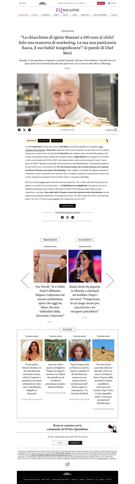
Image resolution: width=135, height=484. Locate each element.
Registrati (75, 442)
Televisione (45, 15)
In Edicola (60, 3)
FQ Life (35, 15)
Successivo (84, 239)
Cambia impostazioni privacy (61, 478)
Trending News (23, 15)
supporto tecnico (103, 457)
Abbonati (101, 3)
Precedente (50, 239)
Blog (65, 3)
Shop (75, 3)
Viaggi (74, 15)
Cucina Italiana (67, 206)
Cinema (56, 15)
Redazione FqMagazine (32, 398)
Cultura (114, 15)
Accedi (59, 442)
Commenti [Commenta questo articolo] (111, 130)
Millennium (70, 3)
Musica (65, 15)
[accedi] (112, 3)
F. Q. (68, 68)
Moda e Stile (85, 15)
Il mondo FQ (82, 3)
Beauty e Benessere (100, 15)
